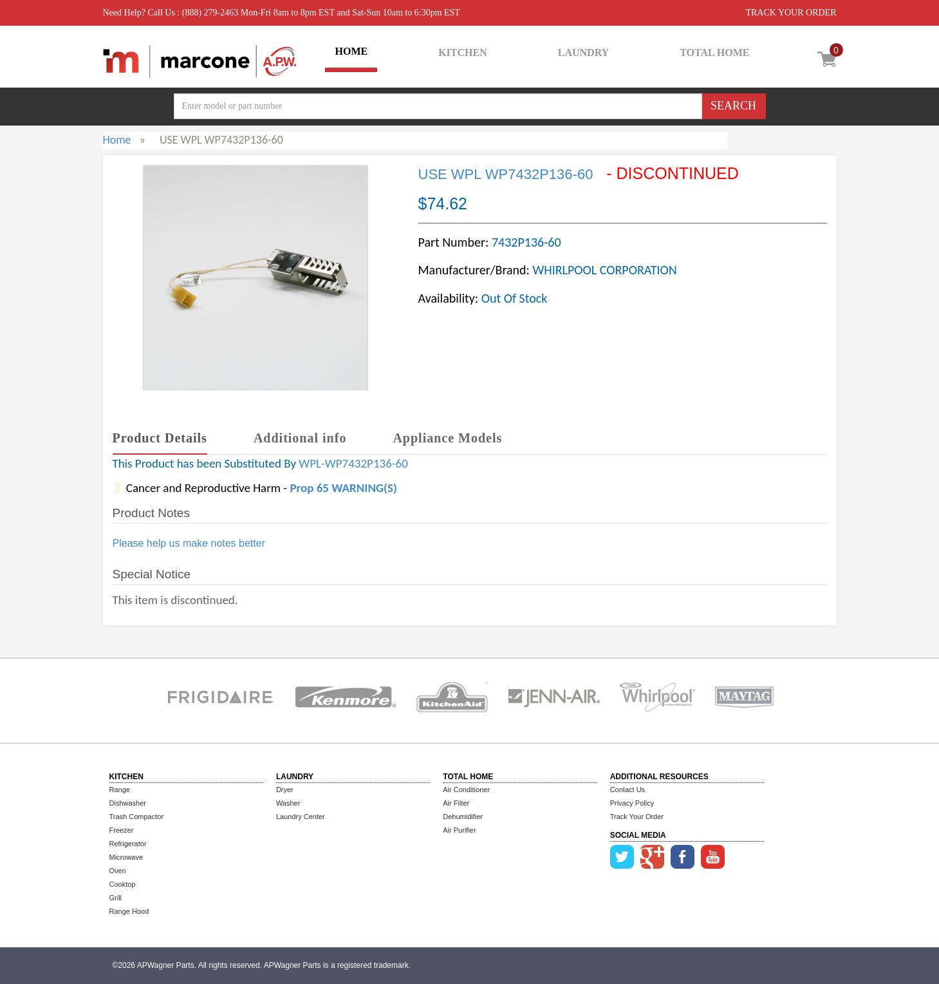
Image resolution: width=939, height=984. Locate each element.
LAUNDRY (583, 52)
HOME (351, 51)
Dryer (284, 789)
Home (117, 140)
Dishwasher (127, 803)
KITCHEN (462, 52)
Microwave (126, 857)
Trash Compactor (136, 816)
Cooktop (122, 884)
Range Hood (129, 911)
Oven (117, 871)
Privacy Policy (632, 803)
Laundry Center (300, 816)
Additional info (300, 438)
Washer (288, 803)
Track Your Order (637, 816)
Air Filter (456, 803)
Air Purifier (459, 830)
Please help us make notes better (189, 543)
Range (119, 789)
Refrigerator (128, 843)
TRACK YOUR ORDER (790, 12)
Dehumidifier (463, 816)
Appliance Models (447, 438)
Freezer (121, 830)
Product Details (160, 438)
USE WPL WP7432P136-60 (505, 174)
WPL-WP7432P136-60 (353, 463)
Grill (115, 898)
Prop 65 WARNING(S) (343, 487)
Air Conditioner (466, 789)
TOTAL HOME (714, 52)
